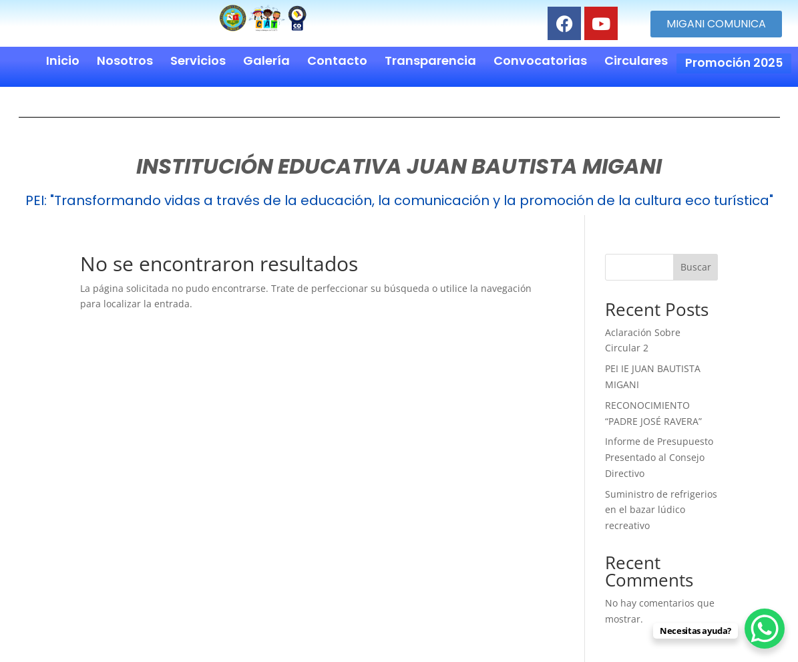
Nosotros (121, 60)
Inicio (59, 60)
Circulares (632, 60)
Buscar (695, 263)
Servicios (194, 60)
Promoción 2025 (732, 60)
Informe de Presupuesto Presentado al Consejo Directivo (659, 453)
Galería (263, 60)
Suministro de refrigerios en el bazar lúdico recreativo (661, 506)
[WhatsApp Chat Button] (765, 629)
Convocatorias (537, 60)
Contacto (334, 60)
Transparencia (427, 60)
